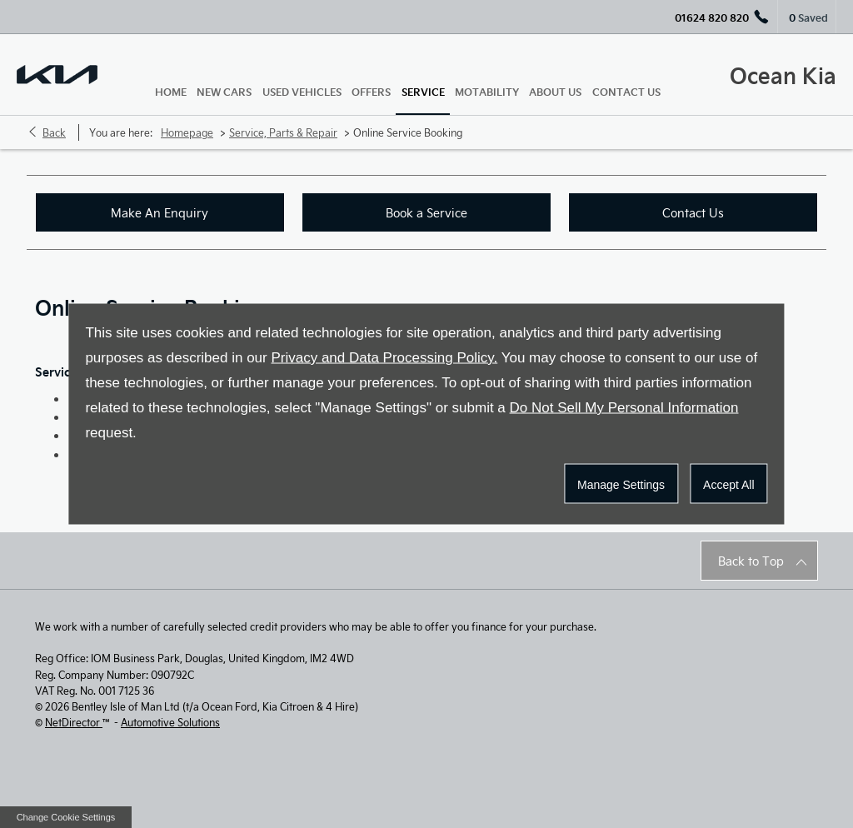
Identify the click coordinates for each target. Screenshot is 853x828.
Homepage (187, 132)
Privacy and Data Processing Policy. (384, 358)
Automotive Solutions (170, 722)
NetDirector (73, 722)
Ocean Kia (783, 74)
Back (54, 132)
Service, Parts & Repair (283, 132)
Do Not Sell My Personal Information (624, 408)
